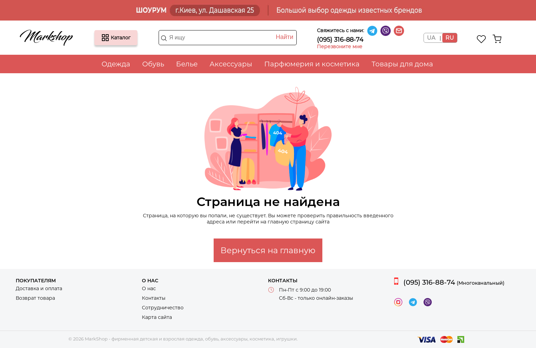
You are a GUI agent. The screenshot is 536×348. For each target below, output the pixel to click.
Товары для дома (402, 64)
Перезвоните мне (339, 46)
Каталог (105, 38)
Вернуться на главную (268, 250)
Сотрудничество (163, 308)
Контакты (153, 298)
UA (431, 38)
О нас (149, 288)
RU (449, 38)
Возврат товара (35, 298)
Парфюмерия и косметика (312, 64)
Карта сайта (157, 317)
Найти (284, 37)
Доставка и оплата (39, 288)
